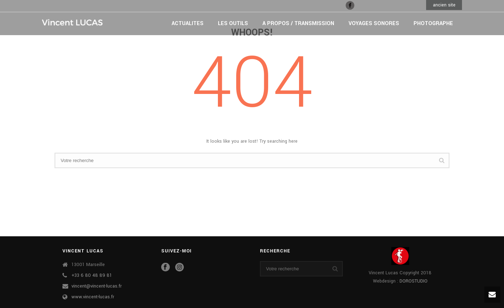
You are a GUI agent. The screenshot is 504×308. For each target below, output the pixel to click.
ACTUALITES (188, 23)
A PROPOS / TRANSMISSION (298, 23)
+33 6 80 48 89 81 (91, 275)
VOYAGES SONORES (374, 23)
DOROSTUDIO (414, 281)
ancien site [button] (444, 5)
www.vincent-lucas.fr (92, 297)
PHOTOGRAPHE (433, 23)
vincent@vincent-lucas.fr (96, 286)
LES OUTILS (233, 23)
